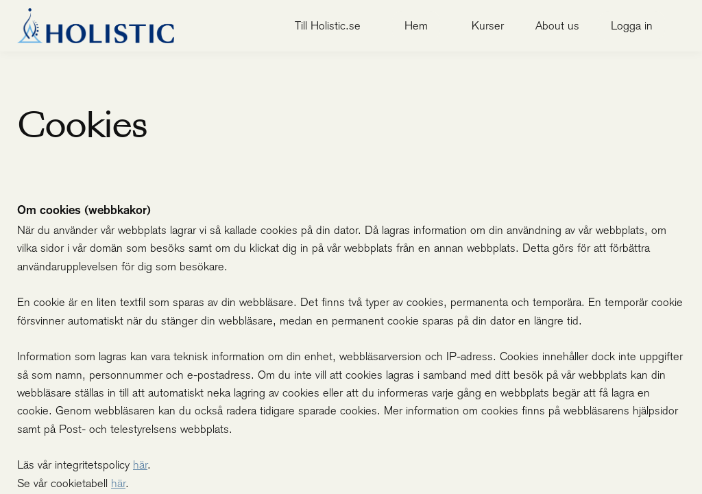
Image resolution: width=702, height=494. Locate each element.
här (140, 464)
